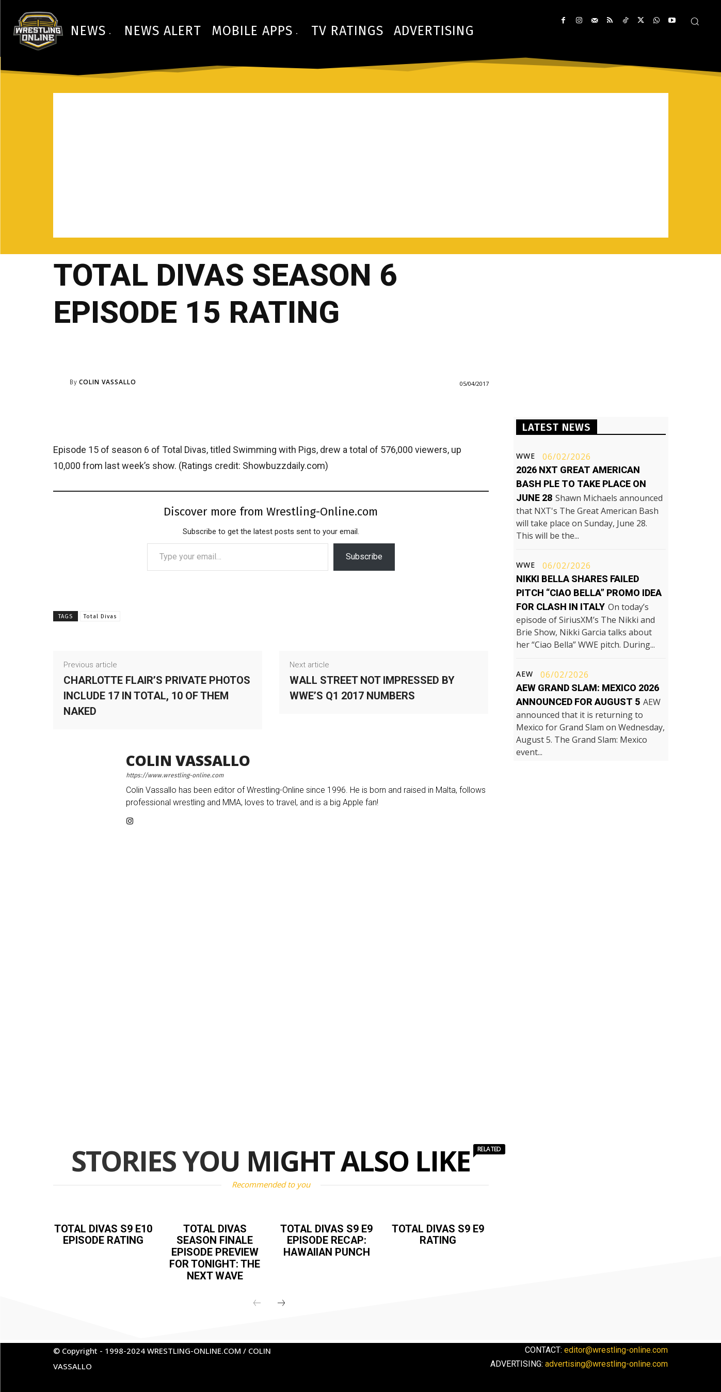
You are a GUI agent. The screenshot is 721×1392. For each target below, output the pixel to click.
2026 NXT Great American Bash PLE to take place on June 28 (581, 483)
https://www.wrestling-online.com (174, 775)
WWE (525, 456)
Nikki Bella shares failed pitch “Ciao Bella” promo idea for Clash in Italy (589, 592)
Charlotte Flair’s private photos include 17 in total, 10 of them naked (156, 695)
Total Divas (100, 616)
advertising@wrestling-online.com (606, 1362)
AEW (524, 674)
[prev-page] (257, 1301)
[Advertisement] (360, 165)
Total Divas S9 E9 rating (438, 1234)
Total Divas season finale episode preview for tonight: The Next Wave (214, 1251)
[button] (695, 21)
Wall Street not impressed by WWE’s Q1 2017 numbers (372, 688)
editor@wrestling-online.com (616, 1348)
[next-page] (281, 1301)
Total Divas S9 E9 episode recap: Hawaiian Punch (326, 1240)
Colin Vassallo (107, 382)
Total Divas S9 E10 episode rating (103, 1234)
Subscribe (364, 556)
